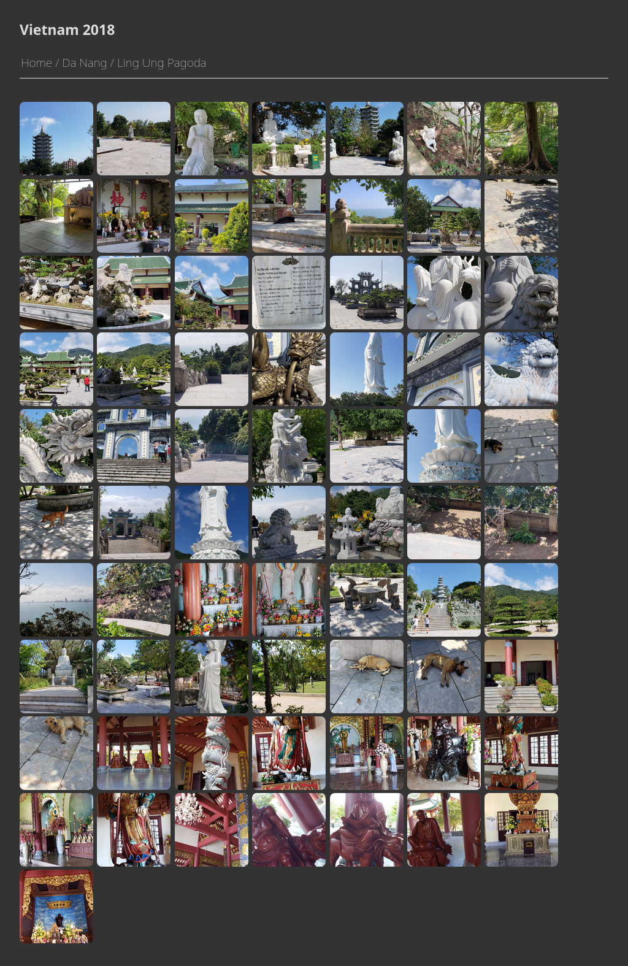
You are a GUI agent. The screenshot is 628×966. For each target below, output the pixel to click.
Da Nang (84, 62)
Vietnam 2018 (67, 29)
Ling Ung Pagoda (162, 62)
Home (36, 62)
